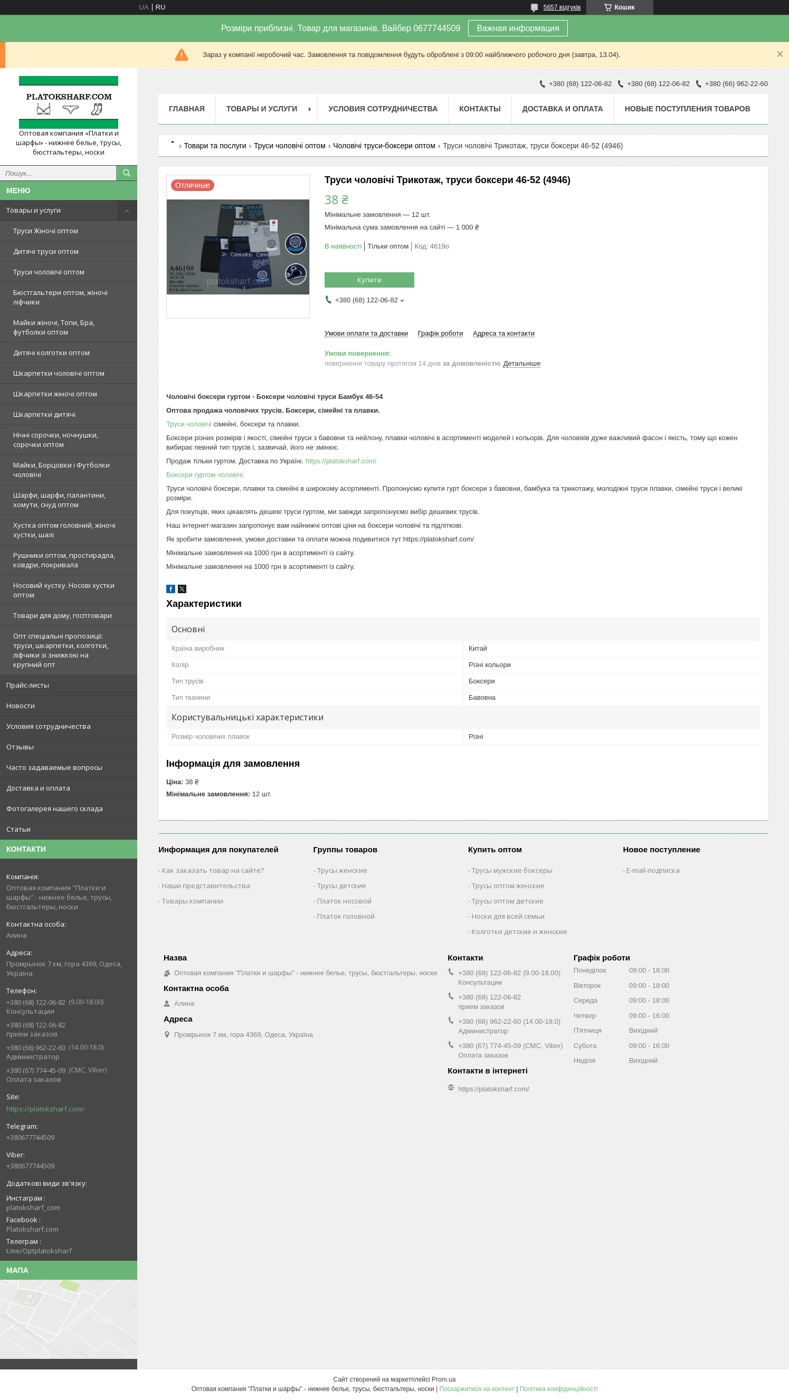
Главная (187, 108)
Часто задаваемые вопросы (54, 767)
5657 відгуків (562, 7)
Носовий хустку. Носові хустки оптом (64, 589)
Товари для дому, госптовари (62, 615)
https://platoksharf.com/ (45, 1109)
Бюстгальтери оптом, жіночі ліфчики (60, 297)
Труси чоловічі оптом (48, 272)
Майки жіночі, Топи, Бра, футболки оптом (53, 327)
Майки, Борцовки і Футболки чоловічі (61, 469)
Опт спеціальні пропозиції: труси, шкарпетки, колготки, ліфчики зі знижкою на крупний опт (60, 650)
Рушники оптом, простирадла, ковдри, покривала (64, 559)
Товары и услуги (33, 210)
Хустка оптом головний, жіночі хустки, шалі (64, 529)
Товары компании (192, 901)
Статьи (18, 829)
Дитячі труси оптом (46, 251)
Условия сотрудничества (48, 726)
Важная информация (518, 28)
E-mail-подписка (653, 870)
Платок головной (346, 916)
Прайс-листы (27, 685)
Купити (369, 279)
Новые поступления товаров (687, 108)
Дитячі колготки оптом (51, 352)
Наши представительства (206, 885)
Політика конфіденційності (559, 1389)
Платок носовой (344, 901)
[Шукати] (126, 173)
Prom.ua (443, 1379)
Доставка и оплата (38, 788)
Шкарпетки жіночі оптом (55, 393)
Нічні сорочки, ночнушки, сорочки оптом (55, 439)
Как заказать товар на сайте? (213, 870)
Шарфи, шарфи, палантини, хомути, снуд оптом (59, 499)
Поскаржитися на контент (476, 1389)
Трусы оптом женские (508, 885)
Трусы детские (341, 885)
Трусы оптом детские (508, 901)
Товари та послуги (215, 145)
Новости (20, 705)
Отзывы (20, 746)
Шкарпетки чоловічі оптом (58, 373)
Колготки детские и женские (519, 931)
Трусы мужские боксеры (512, 870)
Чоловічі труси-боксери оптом (384, 145)
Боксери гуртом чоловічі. (205, 475)
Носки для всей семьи (508, 916)
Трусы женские (342, 870)
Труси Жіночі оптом (45, 230)
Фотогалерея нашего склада (54, 808)
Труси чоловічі (189, 424)
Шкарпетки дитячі (44, 414)
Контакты (479, 108)
